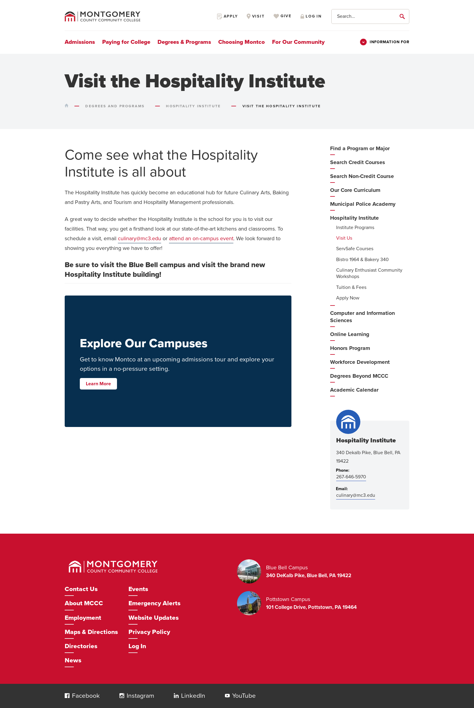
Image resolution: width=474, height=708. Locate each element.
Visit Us (344, 238)
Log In (137, 646)
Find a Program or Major (360, 148)
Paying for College (126, 42)
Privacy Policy (149, 632)
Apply (227, 16)
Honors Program (350, 348)
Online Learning (349, 334)
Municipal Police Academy (362, 204)
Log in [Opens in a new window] (311, 16)
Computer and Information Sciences (362, 317)
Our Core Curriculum (355, 190)
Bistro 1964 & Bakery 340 (362, 260)
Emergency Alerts (154, 603)
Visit (256, 16)
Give (283, 16)
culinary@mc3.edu (139, 238)
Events (138, 589)
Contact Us (81, 589)
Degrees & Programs (184, 42)
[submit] (403, 16)
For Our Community (298, 42)
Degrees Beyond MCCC (359, 376)
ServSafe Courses (354, 249)
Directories (81, 646)
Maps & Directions (91, 632)
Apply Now (347, 298)
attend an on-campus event (201, 238)
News (73, 660)
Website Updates (153, 618)
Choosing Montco (241, 42)
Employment (83, 618)
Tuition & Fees (351, 287)
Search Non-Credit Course (362, 176)
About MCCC (84, 603)
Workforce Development (360, 362)
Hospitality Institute (354, 218)
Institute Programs (355, 228)
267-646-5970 (351, 477)
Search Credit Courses (357, 162)
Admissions (80, 42)
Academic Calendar (354, 389)
